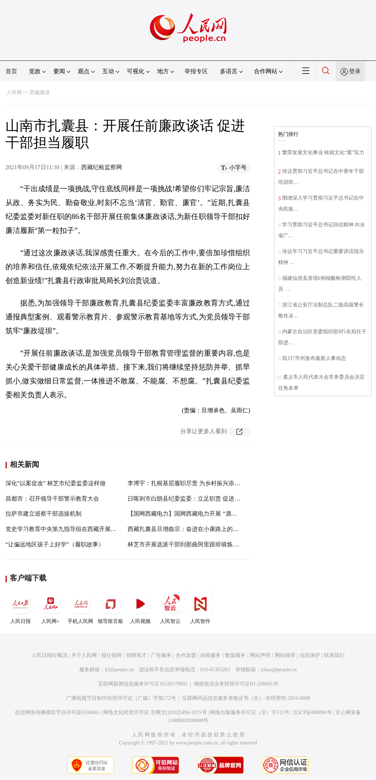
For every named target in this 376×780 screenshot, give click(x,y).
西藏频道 (40, 92)
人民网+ (50, 607)
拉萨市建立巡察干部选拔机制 (43, 513)
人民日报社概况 (49, 655)
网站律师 (285, 655)
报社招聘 (111, 655)
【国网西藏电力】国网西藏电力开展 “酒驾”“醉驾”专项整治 (204, 513)
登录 (355, 71)
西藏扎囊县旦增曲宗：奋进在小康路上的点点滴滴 (192, 529)
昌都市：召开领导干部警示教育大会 (52, 498)
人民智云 (170, 607)
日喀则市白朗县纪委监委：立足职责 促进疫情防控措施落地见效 (210, 498)
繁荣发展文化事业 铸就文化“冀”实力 (323, 152)
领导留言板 (110, 607)
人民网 (14, 92)
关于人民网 (84, 655)
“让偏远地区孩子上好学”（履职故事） (54, 544)
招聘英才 (136, 655)
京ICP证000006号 (312, 712)
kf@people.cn (119, 669)
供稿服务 (210, 655)
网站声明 (260, 655)
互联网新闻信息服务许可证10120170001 (142, 684)
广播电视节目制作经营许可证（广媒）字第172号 (121, 698)
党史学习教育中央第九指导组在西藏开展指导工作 (69, 529)
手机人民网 (80, 607)
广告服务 (161, 655)
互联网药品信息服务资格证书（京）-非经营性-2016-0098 (246, 698)
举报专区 (196, 71)
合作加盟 (186, 655)
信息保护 (310, 655)
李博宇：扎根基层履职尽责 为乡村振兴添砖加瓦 (190, 483)
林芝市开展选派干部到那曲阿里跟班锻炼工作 (186, 544)
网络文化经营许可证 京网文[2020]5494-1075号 (155, 712)
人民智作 (200, 607)
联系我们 (334, 655)
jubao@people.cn (279, 669)
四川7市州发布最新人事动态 (314, 358)
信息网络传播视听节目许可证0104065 (57, 712)
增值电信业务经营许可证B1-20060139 (236, 684)
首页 (11, 71)
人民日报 (20, 607)
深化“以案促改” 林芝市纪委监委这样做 (55, 483)
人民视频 (140, 607)
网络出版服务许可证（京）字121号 (249, 712)
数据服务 (235, 655)
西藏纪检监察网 (101, 167)
